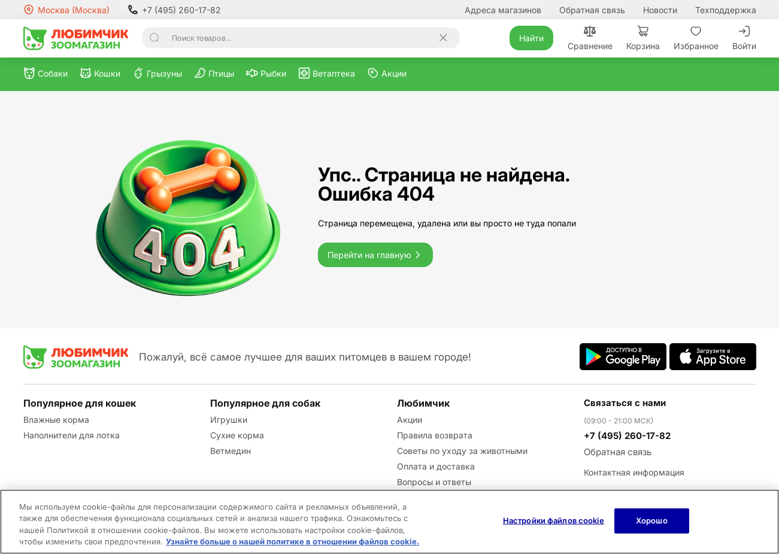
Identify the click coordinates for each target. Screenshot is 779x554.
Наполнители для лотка (71, 435)
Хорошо (652, 520)
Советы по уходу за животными (462, 451)
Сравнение (590, 38)
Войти (744, 38)
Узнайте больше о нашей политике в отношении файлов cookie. (292, 541)
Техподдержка (725, 10)
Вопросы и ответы (434, 482)
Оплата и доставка (436, 466)
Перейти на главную (375, 255)
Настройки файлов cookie (553, 520)
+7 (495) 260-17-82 (174, 9)
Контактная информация (634, 472)
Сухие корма (237, 435)
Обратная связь (592, 10)
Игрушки (228, 419)
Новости (660, 10)
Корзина (643, 38)
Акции (409, 419)
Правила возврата (434, 435)
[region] (389, 521)
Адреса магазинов (503, 10)
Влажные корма (56, 419)
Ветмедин (230, 451)
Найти (531, 38)
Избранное (696, 38)
